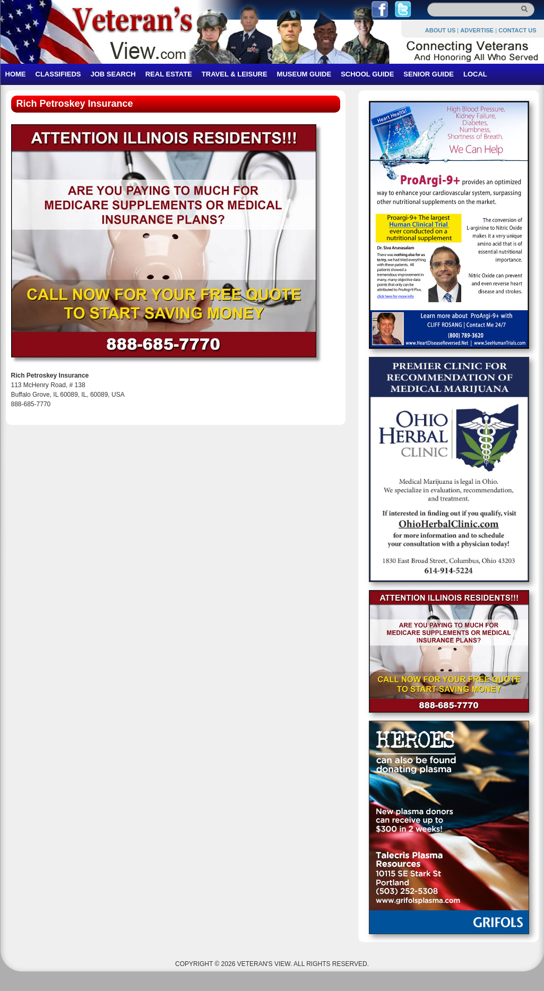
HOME (15, 74)
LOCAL (475, 74)
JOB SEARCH (112, 74)
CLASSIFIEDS (58, 74)
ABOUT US (440, 30)
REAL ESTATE (168, 74)
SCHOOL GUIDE (367, 74)
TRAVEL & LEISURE (234, 74)
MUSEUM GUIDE (304, 74)
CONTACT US (517, 30)
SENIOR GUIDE (428, 74)
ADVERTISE (477, 30)
